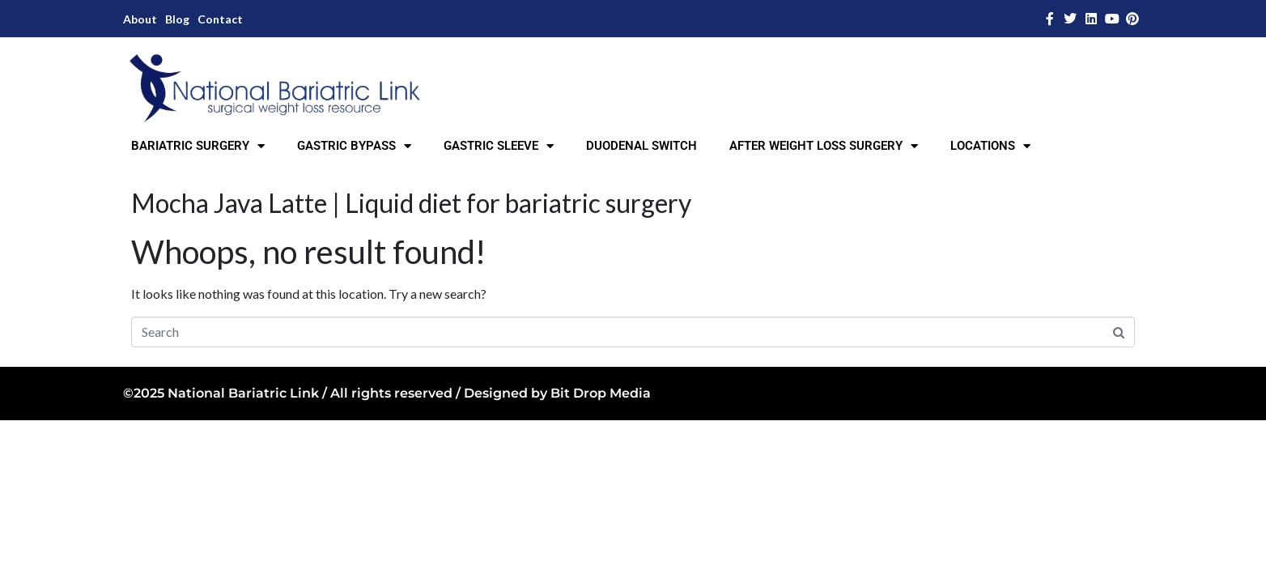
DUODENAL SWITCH (641, 145)
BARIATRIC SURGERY (198, 146)
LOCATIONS (990, 146)
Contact (220, 19)
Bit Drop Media (600, 393)
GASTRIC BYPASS (354, 146)
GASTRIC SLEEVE (499, 146)
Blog (177, 19)
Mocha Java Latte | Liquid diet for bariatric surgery (411, 203)
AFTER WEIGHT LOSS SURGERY (823, 146)
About (140, 19)
